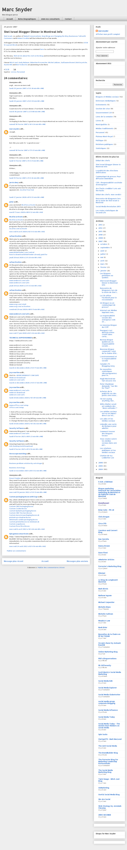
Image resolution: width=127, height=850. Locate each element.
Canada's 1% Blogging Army (107, 365)
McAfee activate (28, 205)
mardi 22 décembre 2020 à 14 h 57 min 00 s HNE (28, 383)
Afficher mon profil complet (108, 34)
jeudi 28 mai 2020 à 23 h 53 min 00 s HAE (25, 286)
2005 (100, 466)
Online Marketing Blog (108, 652)
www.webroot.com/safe (19, 280)
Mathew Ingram (105, 595)
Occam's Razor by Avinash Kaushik (109, 644)
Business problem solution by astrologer (25, 463)
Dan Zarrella (103, 539)
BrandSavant (103, 503)
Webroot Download (17, 378)
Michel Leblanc (54, 62)
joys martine (14, 372)
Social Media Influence (108, 710)
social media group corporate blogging (106, 702)
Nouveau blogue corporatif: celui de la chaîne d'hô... (108, 351)
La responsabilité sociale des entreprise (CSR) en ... (108, 319)
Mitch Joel (13, 62)
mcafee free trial (27, 190)
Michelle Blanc (104, 607)
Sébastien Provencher (39, 62)
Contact (68, 19)
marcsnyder (14, 129)
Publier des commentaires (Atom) (51, 567)
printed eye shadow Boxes (20, 517)
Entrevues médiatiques (106, 101)
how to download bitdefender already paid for (28, 254)
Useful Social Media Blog (109, 794)
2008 (100, 238)
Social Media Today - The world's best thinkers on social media (109, 726)
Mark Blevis (103, 589)
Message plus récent (13, 561)
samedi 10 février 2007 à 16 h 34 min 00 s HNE (27, 124)
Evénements (101, 105)
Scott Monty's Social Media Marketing (109, 673)
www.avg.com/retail (17, 304)
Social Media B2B (105, 681)
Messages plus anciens (77, 561)
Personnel (21, 72)
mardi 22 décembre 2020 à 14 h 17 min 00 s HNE (28, 368)
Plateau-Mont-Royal (104, 136)
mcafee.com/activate (18, 229)
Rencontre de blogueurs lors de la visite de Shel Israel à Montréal (108, 200)
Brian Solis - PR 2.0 (106, 510)
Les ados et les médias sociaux (107, 420)
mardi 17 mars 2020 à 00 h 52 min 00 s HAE (26, 212)
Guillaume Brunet (68, 62)
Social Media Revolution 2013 (108, 206)
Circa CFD (102, 523)
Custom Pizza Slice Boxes (19, 526)
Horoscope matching (17, 454)
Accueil (9, 19)
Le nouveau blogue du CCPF (108, 326)
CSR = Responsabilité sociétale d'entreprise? (109, 183)
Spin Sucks (102, 734)
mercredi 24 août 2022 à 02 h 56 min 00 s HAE (27, 546)
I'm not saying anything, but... (107, 400)
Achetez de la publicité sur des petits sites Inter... (108, 393)
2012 (100, 228)
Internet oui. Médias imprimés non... (108, 311)
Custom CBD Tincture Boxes (20, 513)
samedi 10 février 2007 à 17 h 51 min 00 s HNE (27, 150)
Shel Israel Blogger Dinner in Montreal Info (108, 165)
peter (11, 202)
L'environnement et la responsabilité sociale (108, 358)
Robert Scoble (23, 38)
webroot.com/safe (17, 380)
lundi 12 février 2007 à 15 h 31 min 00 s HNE (26, 161)
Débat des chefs (103, 160)
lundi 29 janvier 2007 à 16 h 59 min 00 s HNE (26, 101)
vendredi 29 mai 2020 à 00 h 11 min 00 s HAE (27, 309)
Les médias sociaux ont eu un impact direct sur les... (108, 413)
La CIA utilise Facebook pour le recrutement (108, 298)
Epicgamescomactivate (18, 534)
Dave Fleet (103, 553)
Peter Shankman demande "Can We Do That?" (108, 386)
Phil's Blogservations (107, 658)
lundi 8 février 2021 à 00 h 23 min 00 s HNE (26, 436)
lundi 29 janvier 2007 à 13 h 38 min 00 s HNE (26, 88)
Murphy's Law (104, 621)
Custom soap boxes (17, 524)
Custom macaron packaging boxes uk (24, 515)
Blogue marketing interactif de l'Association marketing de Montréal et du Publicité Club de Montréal (109, 492)
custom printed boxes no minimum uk (24, 522)
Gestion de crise (103, 109)
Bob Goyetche (81, 62)
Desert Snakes (15, 478)
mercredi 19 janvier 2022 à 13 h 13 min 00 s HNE (28, 492)
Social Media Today (106, 717)
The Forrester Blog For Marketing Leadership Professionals (108, 761)
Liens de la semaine (104, 117)
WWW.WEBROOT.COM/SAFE (28, 375)
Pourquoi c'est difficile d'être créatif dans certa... (107, 333)
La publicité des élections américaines (107, 172)
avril (102, 261)
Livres (13, 72)
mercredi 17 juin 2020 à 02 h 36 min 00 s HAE (27, 333)
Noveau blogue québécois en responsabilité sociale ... (107, 343)
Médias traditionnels (104, 128)
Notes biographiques (27, 19)
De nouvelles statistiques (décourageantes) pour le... (108, 372)
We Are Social (104, 799)
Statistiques (101, 148)
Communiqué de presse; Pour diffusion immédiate (108, 177)
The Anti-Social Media (107, 746)
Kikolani (101, 573)
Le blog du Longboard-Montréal (108, 581)
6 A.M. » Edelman (105, 482)
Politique (99, 140)
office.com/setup (16, 407)
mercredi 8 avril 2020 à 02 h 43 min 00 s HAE (27, 232)
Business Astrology (17, 468)
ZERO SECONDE (104, 815)
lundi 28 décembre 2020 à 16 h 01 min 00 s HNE (27, 398)
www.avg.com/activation (19, 306)
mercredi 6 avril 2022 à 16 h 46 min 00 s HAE (27, 529)
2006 (100, 463)
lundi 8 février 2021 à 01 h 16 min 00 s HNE (26, 449)
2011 (100, 231)
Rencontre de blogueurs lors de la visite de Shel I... (109, 290)
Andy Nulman (24, 62)
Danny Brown (104, 546)
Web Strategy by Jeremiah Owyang (109, 807)
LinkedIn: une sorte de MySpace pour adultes (108, 426)
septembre (105, 247)
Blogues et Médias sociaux (107, 97)
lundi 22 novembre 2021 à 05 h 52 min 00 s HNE (28, 471)
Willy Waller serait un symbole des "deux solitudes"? (108, 406)
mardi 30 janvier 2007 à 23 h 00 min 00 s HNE (27, 112)
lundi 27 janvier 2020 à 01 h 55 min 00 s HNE (26, 197)
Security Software (16, 428)
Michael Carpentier (106, 602)
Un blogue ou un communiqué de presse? (107, 305)
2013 (100, 225)
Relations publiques (104, 144)
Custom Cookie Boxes (18, 509)
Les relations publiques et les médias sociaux (108, 450)
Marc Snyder (17, 9)
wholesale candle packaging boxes (23, 520)
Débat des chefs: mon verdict (108, 194)
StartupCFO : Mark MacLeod (109, 739)
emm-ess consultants (50, 19)
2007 (100, 241)
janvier (103, 271)
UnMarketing (103, 788)
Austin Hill (8, 65)
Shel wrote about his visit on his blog (28, 56)
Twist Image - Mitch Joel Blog (109, 780)
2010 (100, 235)
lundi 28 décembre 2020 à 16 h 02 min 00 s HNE (27, 424)
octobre (104, 244)
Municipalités (101, 124)
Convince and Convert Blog (107, 531)
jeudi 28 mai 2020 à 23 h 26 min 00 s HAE (25, 257)
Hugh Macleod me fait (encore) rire (108, 380)
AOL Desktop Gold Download (21, 446)
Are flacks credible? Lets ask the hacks (108, 189)
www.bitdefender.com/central (21, 252)
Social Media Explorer (107, 688)
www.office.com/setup (18, 405)
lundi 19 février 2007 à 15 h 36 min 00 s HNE (26, 178)
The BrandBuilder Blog (108, 753)
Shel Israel (8, 36)
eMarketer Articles (106, 560)
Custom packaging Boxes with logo (23, 497)
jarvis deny (14, 182)
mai (102, 257)
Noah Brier (102, 627)
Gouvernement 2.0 (104, 113)
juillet (103, 254)
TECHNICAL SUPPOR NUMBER (20, 338)
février (103, 267)
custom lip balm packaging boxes (22, 511)
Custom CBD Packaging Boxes (21, 506)
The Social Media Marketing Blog (105, 771)
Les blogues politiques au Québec (106, 275)
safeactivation (15, 236)
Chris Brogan (103, 517)
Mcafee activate (16, 217)
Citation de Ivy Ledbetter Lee (107, 457)
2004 (100, 469)
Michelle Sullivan (105, 614)
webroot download (17, 392)
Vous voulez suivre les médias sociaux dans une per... (108, 442)
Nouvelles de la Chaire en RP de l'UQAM (109, 635)
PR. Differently (104, 665)
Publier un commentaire (16, 551)
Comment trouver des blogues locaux (107, 433)
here (42, 49)
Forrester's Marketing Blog (109, 566)
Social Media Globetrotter (109, 695)
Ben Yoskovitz (21, 65)
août (102, 251)
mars (102, 264)
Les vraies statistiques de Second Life (107, 211)
